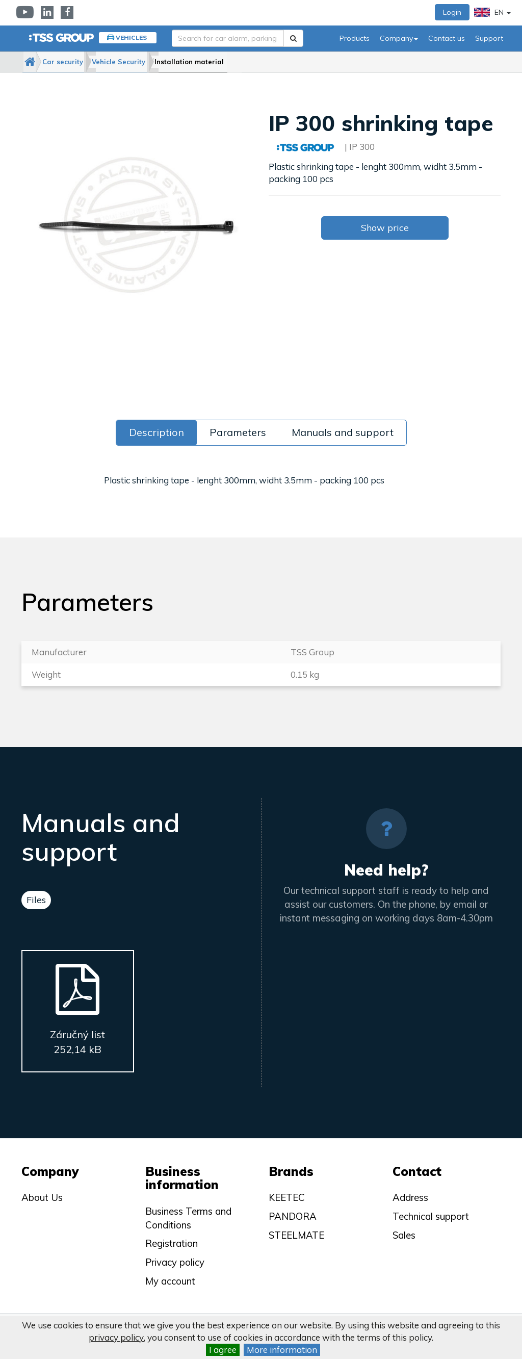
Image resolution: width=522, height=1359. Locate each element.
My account (170, 1281)
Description (156, 432)
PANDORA (293, 1216)
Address (410, 1197)
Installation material (230, 62)
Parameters (238, 432)
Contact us (446, 38)
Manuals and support (343, 432)
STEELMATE (296, 1235)
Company (399, 38)
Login (452, 12)
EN (492, 12)
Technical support (431, 1216)
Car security (81, 62)
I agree (223, 1349)
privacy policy (116, 1337)
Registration (171, 1243)
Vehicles (131, 37)
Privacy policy (174, 1262)
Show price (385, 228)
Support (489, 38)
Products (355, 38)
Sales (404, 1235)
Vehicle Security (148, 62)
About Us (42, 1197)
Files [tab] (36, 900)
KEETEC (287, 1197)
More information (282, 1349)
